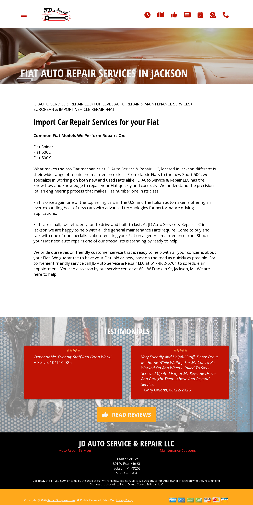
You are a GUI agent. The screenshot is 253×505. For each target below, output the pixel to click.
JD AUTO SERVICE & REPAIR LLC (62, 104)
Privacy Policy (124, 500)
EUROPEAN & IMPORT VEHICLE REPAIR (69, 109)
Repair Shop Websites (61, 500)
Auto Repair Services (75, 450)
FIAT (111, 109)
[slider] (73, 350)
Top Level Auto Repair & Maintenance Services (142, 104)
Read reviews (126, 414)
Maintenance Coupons (178, 450)
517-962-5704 (164, 263)
